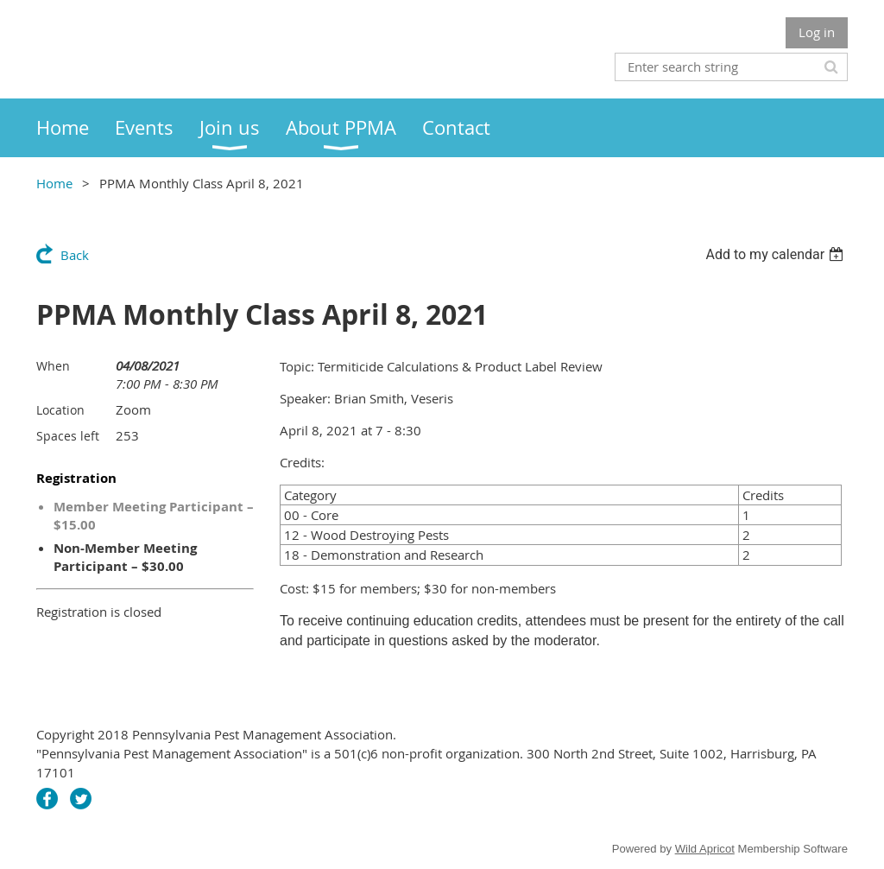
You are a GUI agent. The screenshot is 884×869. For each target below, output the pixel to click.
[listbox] (776, 254)
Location (60, 410)
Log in (817, 32)
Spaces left (67, 436)
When (53, 366)
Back (74, 254)
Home (54, 183)
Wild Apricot (705, 848)
